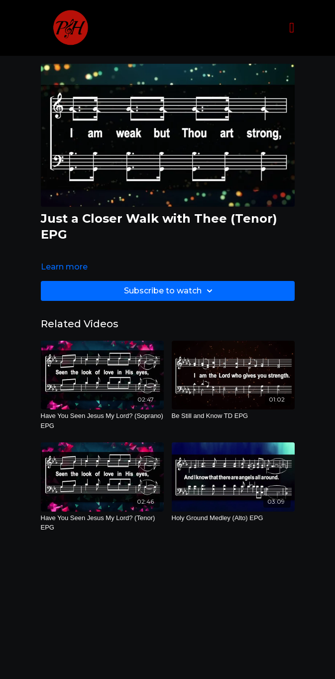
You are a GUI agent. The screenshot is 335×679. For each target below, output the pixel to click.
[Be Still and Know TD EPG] (233, 416)
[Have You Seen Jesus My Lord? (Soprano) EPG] (102, 420)
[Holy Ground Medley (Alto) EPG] (233, 518)
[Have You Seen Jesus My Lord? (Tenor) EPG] (102, 523)
